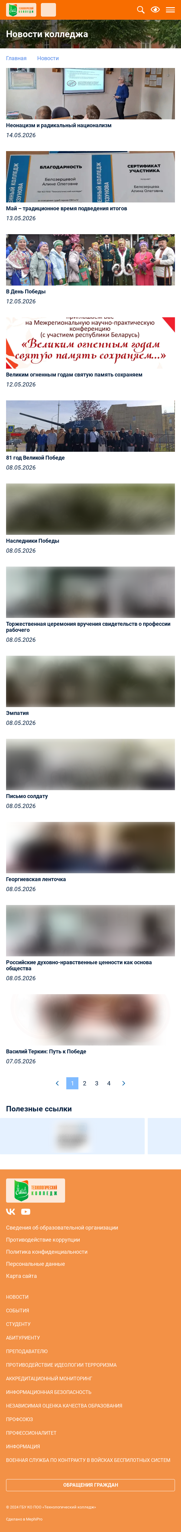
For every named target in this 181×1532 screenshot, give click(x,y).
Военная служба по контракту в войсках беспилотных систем (88, 1460)
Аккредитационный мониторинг (49, 1379)
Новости (17, 1297)
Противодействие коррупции (43, 1239)
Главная (16, 58)
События (17, 1311)
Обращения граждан (90, 1485)
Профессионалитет (31, 1433)
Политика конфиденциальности (46, 1252)
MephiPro (34, 1519)
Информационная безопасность (48, 1392)
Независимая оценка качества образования (64, 1406)
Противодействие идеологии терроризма (61, 1365)
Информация (23, 1447)
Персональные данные (35, 1264)
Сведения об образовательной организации (62, 1227)
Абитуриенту (23, 1338)
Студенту (18, 1324)
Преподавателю (27, 1351)
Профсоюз (19, 1419)
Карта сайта (21, 1276)
